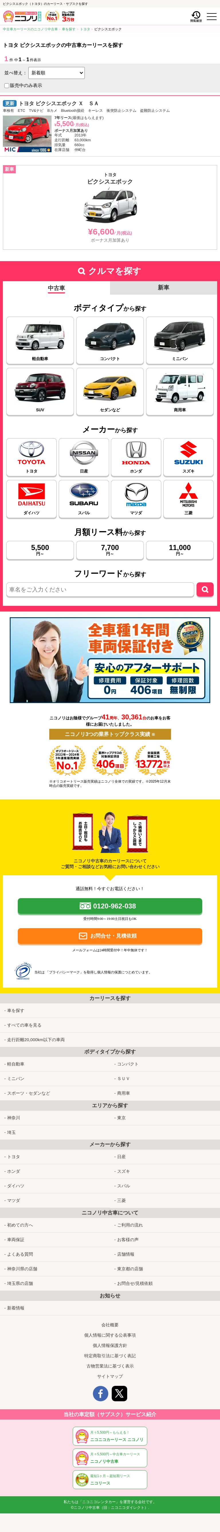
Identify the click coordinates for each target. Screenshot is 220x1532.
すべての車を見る (24, 1019)
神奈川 (13, 1112)
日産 (121, 1150)
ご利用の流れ (130, 1219)
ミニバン (15, 1072)
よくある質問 (20, 1248)
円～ (40, 549)
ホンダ (13, 1165)
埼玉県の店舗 (20, 1277)
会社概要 (110, 1319)
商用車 (123, 1087)
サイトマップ (110, 1370)
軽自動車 (15, 1058)
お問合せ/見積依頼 (135, 1277)
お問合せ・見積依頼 (113, 936)
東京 (121, 1112)
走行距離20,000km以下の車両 (36, 1033)
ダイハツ (15, 1180)
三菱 (121, 1194)
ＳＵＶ (123, 1072)
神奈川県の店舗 (22, 1263)
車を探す (15, 1004)
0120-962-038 (114, 906)
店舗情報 (125, 1248)
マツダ (13, 1194)
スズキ (123, 1165)
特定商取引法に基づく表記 (110, 1350)
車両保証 (15, 1233)
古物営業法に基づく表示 (110, 1360)
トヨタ (13, 1150)
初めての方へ (20, 1219)
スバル (123, 1180)
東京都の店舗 (130, 1263)
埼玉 (11, 1126)
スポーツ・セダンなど (28, 1087)
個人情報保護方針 (110, 1339)
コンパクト (128, 1058)
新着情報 (15, 1302)
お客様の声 (128, 1233)
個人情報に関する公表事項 (110, 1329)
